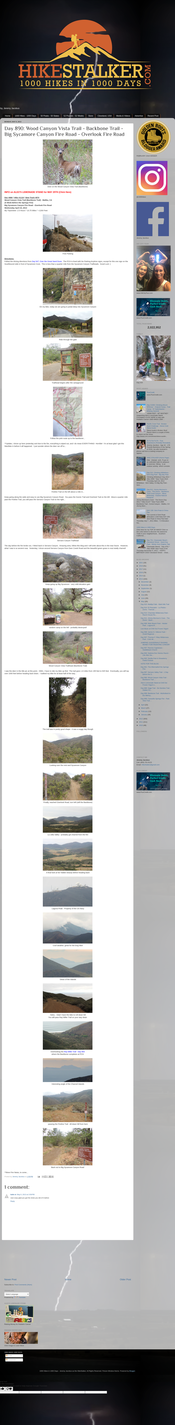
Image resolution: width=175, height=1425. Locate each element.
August (144, 592)
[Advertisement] (67, 1259)
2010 (141, 725)
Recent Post (153, 116)
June (143, 598)
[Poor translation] (9, 1389)
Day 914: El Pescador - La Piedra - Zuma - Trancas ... (154, 608)
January (144, 715)
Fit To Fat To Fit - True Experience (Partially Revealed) (158, 442)
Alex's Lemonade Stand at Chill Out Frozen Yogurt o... (154, 684)
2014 (141, 576)
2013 (141, 579)
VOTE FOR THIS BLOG (150, 664)
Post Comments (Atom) (23, 1285)
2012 (141, 719)
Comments (11, 1360)
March (143, 708)
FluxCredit (150, 392)
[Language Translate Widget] (16, 1294)
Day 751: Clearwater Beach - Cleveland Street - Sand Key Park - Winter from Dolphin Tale (158, 542)
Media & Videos (123, 116)
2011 (141, 722)
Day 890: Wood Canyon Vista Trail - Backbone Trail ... (154, 678)
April (143, 705)
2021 (141, 563)
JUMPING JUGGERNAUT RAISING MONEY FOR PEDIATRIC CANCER (155, 644)
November (145, 585)
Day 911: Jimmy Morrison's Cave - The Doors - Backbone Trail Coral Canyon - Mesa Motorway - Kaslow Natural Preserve (158, 494)
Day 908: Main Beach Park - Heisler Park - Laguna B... (154, 624)
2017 (141, 569)
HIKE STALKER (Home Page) (158, 458)
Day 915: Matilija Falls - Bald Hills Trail (155, 604)
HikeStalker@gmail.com (150, 765)
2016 (141, 572)
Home (7, 116)
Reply (12, 1201)
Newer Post (10, 1279)
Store (90, 116)
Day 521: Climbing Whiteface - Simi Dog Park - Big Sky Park (158, 474)
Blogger (132, 1371)
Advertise (139, 116)
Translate (20, 1297)
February (144, 711)
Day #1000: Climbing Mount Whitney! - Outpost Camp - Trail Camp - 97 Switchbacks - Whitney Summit (158, 408)
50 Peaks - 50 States (50, 116)
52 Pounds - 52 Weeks (74, 116)
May (143, 601)
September (145, 588)
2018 (141, 566)
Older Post (125, 1279)
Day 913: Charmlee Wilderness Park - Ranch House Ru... (155, 614)
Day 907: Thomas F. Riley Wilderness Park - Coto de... (155, 638)
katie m (13, 1194)
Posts (9, 1356)
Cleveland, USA (105, 116)
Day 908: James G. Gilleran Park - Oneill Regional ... (153, 633)
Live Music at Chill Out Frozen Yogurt (154, 629)
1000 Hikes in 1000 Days (146, 527)
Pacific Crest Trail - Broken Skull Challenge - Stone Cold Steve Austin (157, 426)
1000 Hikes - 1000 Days (25, 116)
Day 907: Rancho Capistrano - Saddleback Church (152, 649)
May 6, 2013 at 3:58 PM (26, 1194)
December (145, 582)
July (143, 595)
